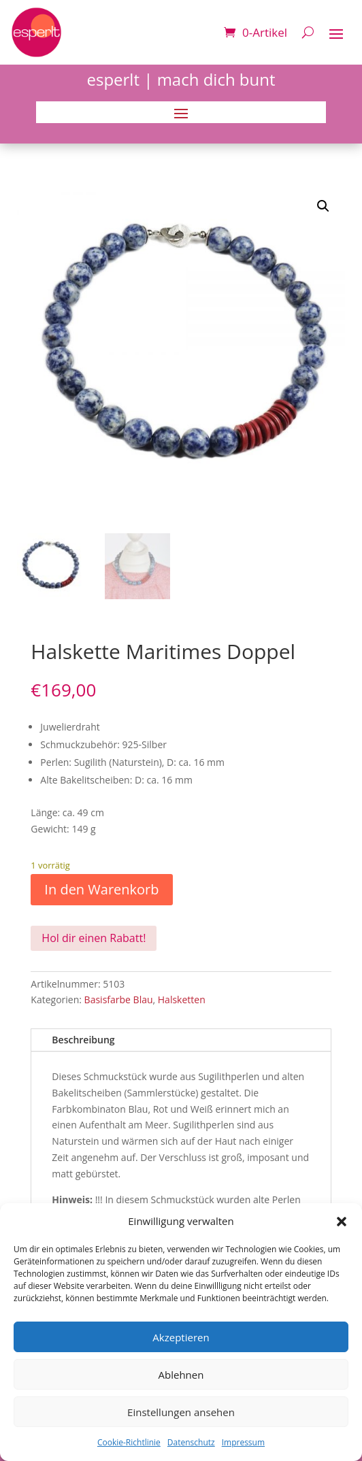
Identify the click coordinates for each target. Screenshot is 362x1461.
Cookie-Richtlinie (129, 1442)
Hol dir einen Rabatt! (94, 937)
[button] (341, 1221)
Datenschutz (191, 1442)
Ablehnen (181, 1374)
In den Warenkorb (101, 889)
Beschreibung (83, 1039)
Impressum (243, 1442)
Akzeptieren (180, 1337)
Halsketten (181, 999)
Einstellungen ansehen (181, 1412)
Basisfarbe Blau (118, 999)
